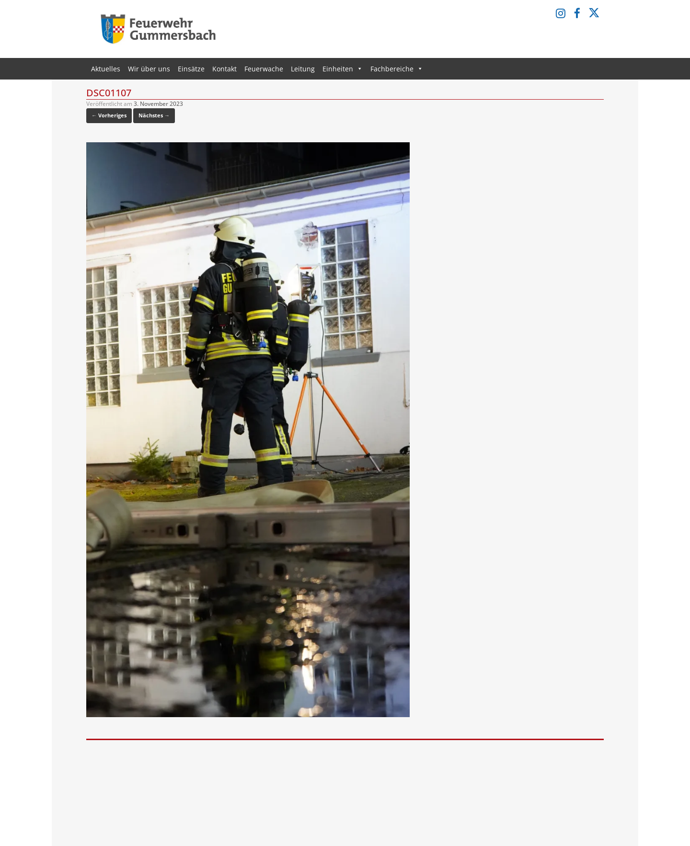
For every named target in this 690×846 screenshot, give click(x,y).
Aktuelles (105, 68)
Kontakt (224, 68)
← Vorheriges (109, 115)
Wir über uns (149, 68)
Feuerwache (263, 68)
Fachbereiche (396, 69)
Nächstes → (154, 115)
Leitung (303, 68)
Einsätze (191, 68)
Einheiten (342, 69)
